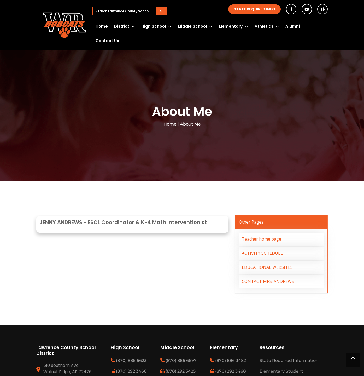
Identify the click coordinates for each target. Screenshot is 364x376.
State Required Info (254, 9)
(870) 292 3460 (228, 371)
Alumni (292, 26)
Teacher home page (261, 239)
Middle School (192, 26)
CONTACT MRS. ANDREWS (268, 281)
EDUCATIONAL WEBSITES (267, 267)
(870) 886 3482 (228, 360)
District (121, 26)
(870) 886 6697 (178, 360)
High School (153, 26)
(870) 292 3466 (128, 371)
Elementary (231, 26)
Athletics (264, 26)
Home (102, 26)
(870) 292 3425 (178, 371)
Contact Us (107, 40)
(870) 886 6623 (128, 360)
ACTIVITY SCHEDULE (262, 253)
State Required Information (289, 360)
